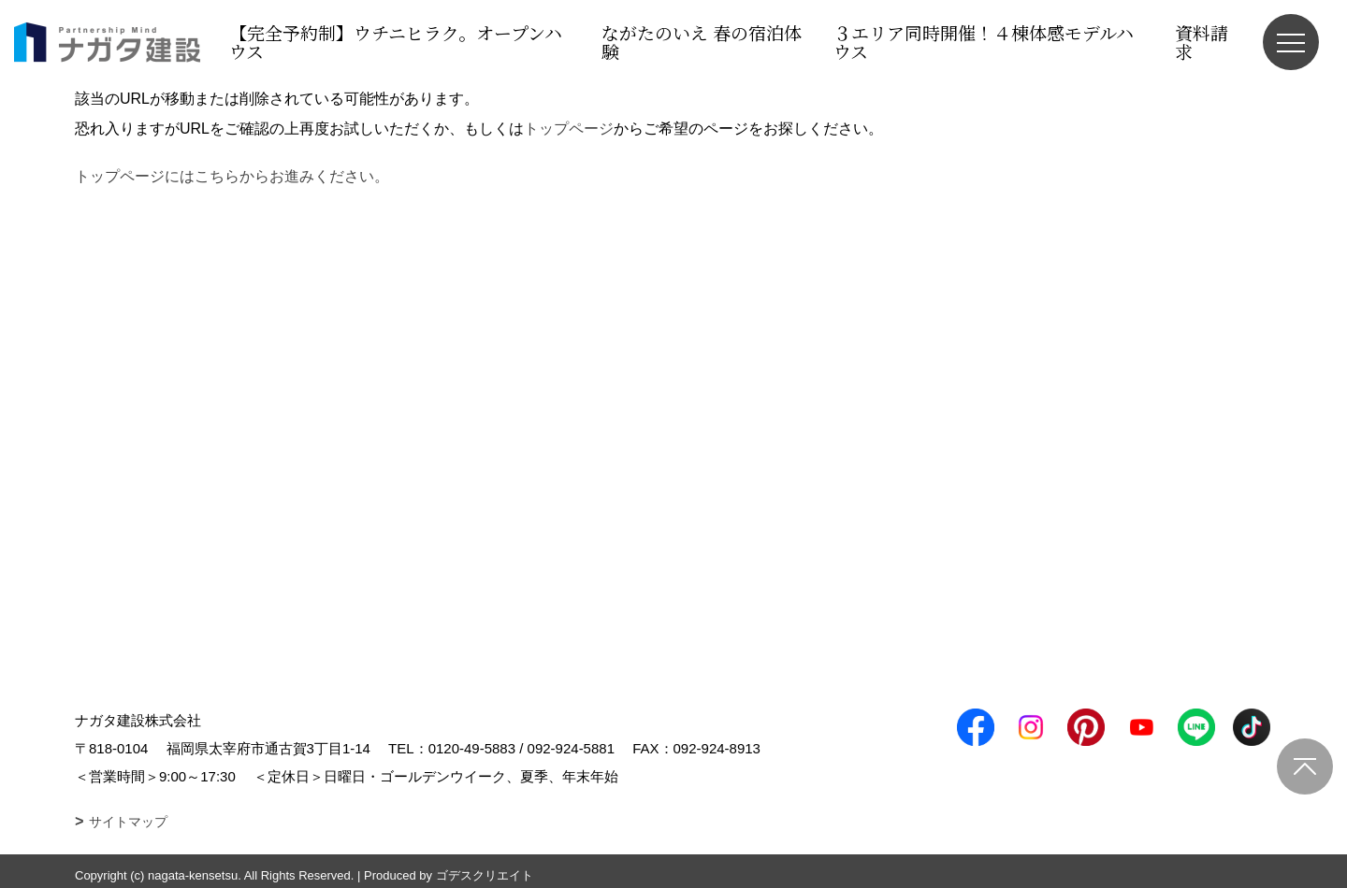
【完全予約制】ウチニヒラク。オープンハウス (395, 42)
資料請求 (1201, 42)
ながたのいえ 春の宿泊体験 (701, 42)
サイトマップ (128, 821)
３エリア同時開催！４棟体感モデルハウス (983, 42)
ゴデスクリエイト (484, 875)
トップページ (569, 128)
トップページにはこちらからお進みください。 (232, 176)
